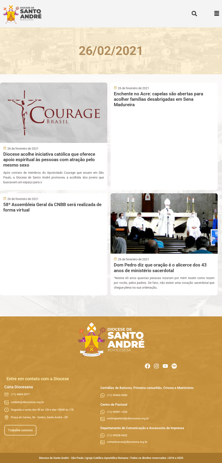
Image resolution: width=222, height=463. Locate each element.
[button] (217, 14)
